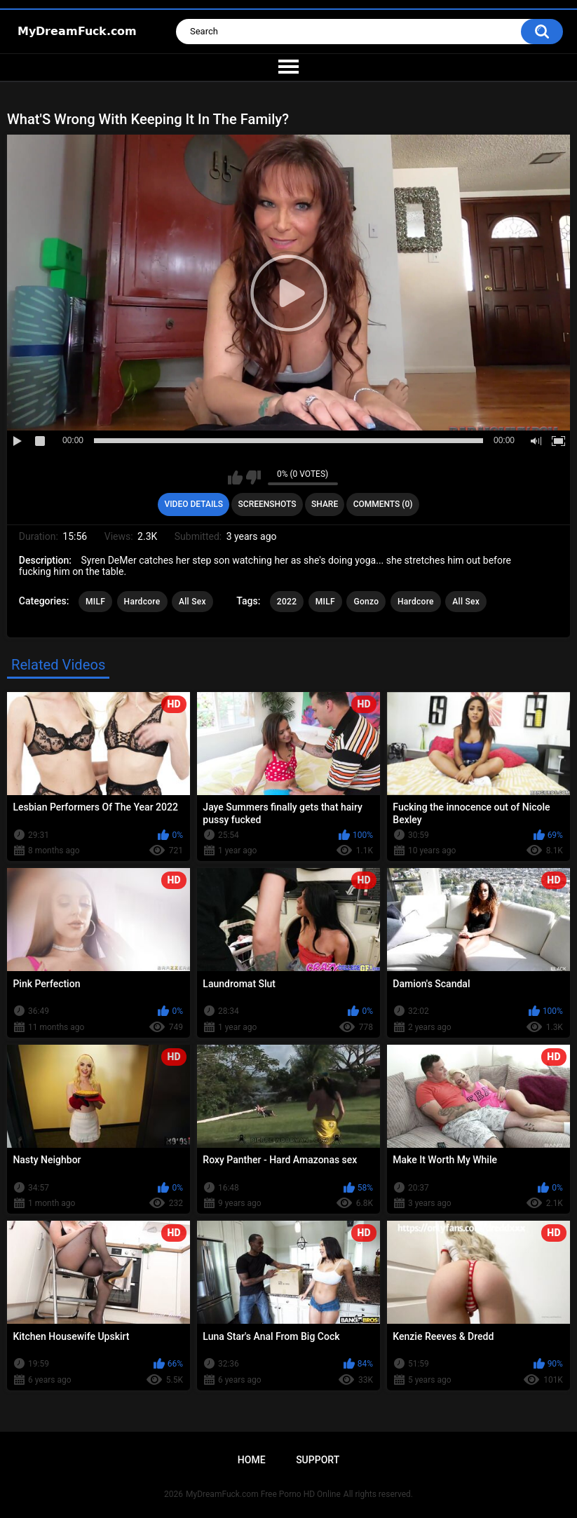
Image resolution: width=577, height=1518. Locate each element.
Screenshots (267, 504)
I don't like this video (253, 477)
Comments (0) (383, 504)
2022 (287, 601)
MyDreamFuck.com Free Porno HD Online (263, 1494)
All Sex (192, 601)
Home (252, 1459)
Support (317, 1459)
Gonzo (366, 601)
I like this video (235, 477)
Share (324, 504)
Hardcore (142, 601)
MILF (95, 601)
